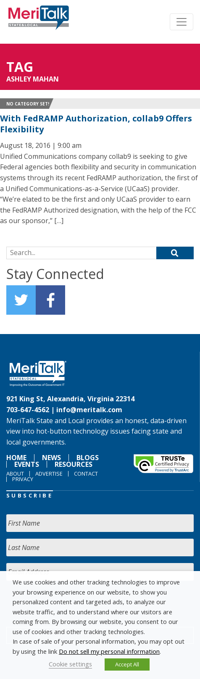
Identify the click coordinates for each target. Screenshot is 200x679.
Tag (19, 67)
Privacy (22, 479)
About (15, 473)
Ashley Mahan (32, 79)
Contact (86, 473)
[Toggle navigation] (181, 21)
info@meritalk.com (89, 409)
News (51, 457)
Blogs (87, 457)
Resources (73, 464)
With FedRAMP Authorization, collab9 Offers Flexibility (96, 124)
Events (26, 464)
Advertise (49, 473)
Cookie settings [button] (70, 664)
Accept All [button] (127, 664)
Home (16, 457)
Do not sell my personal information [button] (109, 651)
